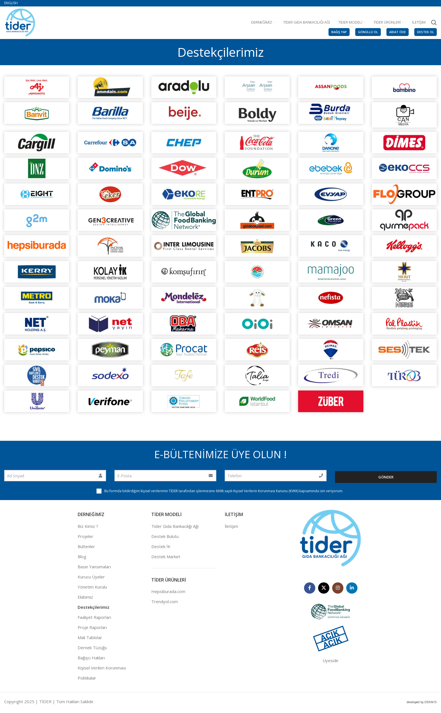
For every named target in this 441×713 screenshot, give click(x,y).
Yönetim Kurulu (92, 589)
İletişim (231, 529)
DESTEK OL (425, 32)
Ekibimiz (85, 599)
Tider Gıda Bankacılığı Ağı (175, 529)
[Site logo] (20, 22)
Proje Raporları (92, 630)
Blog (82, 559)
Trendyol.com (164, 604)
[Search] (434, 22)
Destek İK (160, 549)
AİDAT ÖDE (397, 32)
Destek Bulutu (165, 539)
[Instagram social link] (337, 590)
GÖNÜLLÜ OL (368, 32)
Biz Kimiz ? (88, 529)
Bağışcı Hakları (91, 660)
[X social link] (323, 590)
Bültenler (86, 549)
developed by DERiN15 (422, 705)
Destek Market (165, 559)
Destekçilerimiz (93, 609)
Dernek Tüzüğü (92, 650)
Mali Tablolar (90, 640)
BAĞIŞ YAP (339, 32)
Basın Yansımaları (94, 569)
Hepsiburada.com (168, 594)
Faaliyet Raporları (94, 620)
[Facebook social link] (309, 590)
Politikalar (87, 680)
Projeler (85, 539)
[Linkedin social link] (351, 590)
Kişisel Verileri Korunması (102, 670)
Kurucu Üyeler (91, 579)
